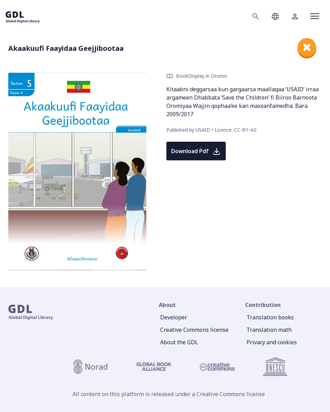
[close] (307, 47)
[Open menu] (314, 16)
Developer (173, 317)
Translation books (270, 317)
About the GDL (179, 342)
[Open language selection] (275, 16)
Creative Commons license (194, 330)
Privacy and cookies (271, 342)
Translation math (269, 330)
